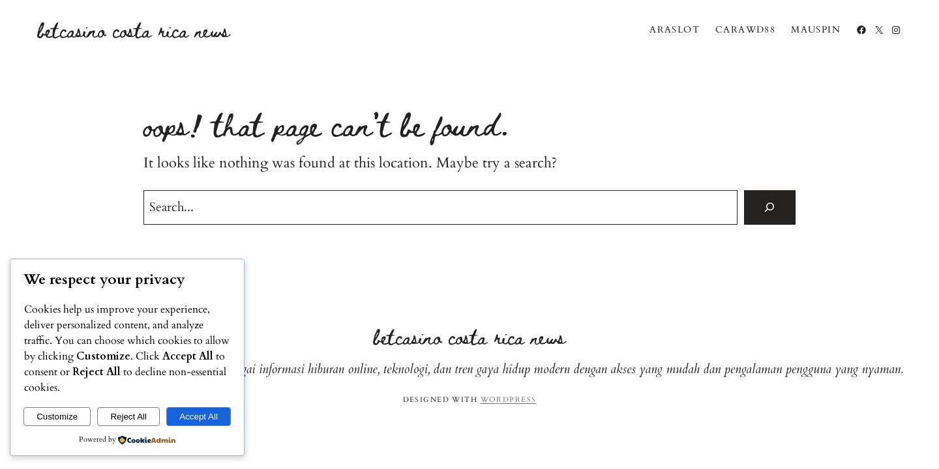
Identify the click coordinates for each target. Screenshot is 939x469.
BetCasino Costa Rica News (134, 30)
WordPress (509, 400)
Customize (57, 416)
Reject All (128, 416)
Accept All (198, 416)
